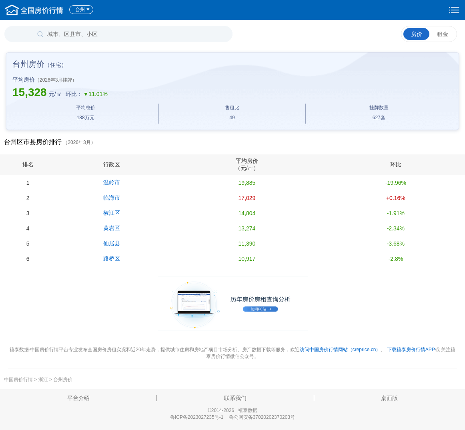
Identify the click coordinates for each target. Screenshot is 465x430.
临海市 (111, 197)
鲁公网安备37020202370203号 (262, 417)
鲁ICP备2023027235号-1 (196, 417)
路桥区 (111, 258)
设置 (454, 10)
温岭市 (111, 182)
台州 (82, 9)
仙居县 (111, 243)
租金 (442, 34)
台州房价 (62, 379)
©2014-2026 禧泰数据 (232, 410)
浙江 (43, 379)
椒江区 (111, 213)
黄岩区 (111, 228)
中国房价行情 (19, 379)
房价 (416, 34)
